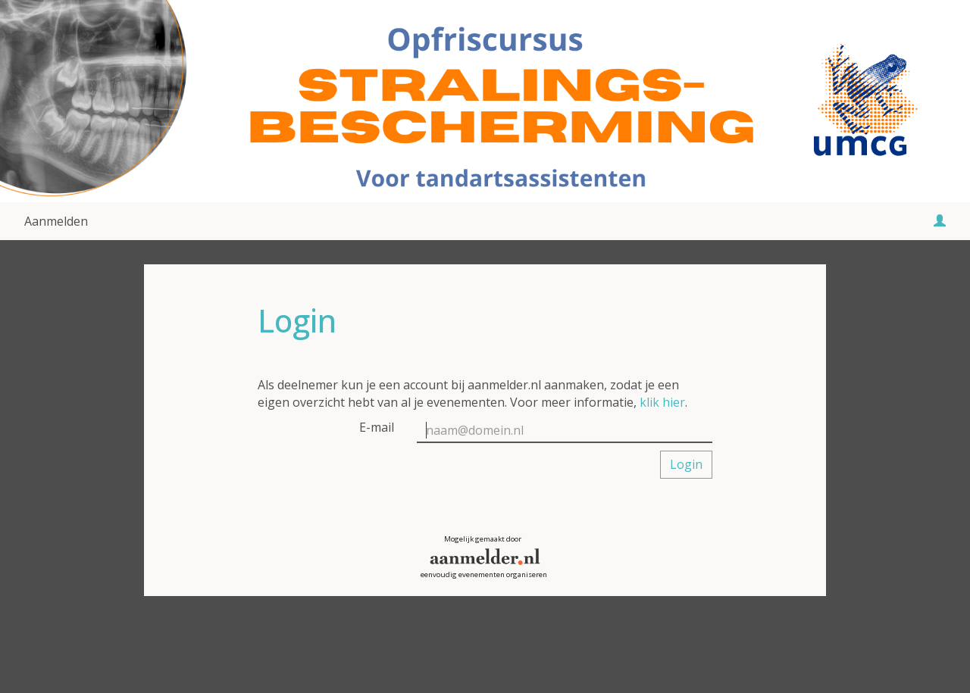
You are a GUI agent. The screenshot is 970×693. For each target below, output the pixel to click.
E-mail (376, 427)
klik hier (662, 402)
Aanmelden (56, 221)
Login (686, 464)
